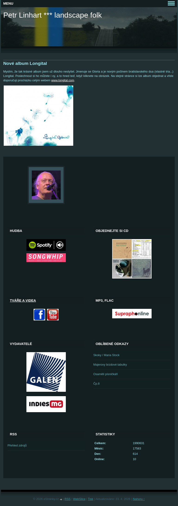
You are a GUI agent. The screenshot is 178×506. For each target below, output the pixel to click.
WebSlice (79, 499)
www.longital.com (62, 80)
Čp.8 (96, 383)
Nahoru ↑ (139, 499)
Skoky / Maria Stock (106, 355)
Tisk (90, 499)
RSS (67, 499)
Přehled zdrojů (17, 445)
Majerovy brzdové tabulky (110, 364)
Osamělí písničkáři (105, 374)
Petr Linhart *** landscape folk (52, 15)
